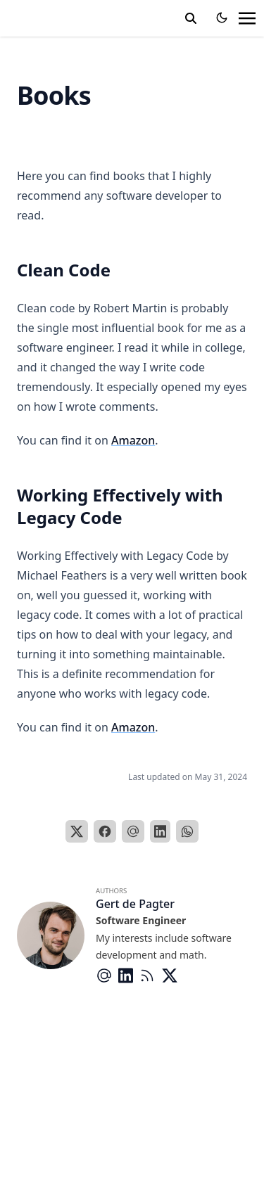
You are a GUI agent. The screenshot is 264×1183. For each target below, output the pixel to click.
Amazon (133, 440)
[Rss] (150, 975)
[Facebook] (105, 831)
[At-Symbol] (107, 975)
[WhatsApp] (187, 831)
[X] (76, 831)
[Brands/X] (172, 975)
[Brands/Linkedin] (128, 975)
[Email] (133, 831)
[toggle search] (191, 18)
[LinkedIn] (160, 831)
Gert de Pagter (135, 904)
